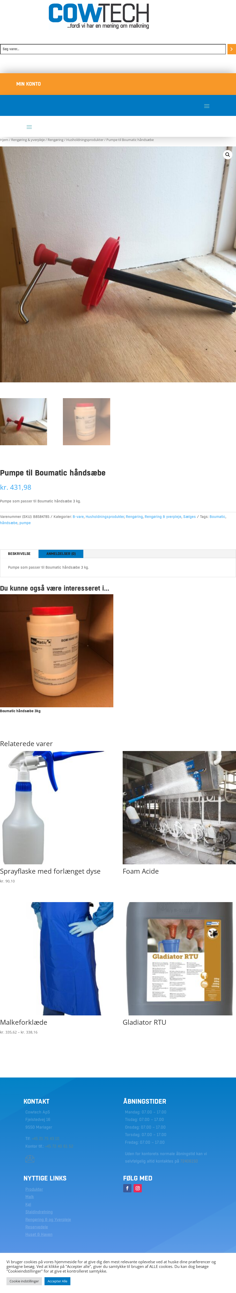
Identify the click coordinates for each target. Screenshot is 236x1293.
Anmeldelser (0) (61, 554)
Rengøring (55, 139)
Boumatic (217, 517)
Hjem (4, 139)
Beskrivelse (19, 554)
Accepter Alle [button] (57, 1281)
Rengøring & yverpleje (28, 139)
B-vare (78, 517)
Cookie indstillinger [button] (24, 1281)
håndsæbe (9, 523)
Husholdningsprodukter (85, 139)
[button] (227, 154)
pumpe (25, 523)
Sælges (189, 517)
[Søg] (231, 49)
